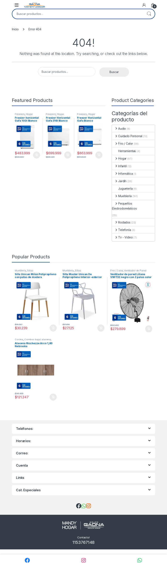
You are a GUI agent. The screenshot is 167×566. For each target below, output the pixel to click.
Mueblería (122, 196)
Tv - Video (122, 237)
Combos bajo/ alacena (37, 339)
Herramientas (124, 151)
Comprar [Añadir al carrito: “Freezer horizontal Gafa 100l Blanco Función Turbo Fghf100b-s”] (36, 155)
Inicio (15, 29)
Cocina (19, 339)
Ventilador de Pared (135, 270)
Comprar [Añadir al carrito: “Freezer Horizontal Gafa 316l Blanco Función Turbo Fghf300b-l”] (67, 155)
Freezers (20, 114)
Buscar (149, 14)
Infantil (119, 166)
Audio (119, 128)
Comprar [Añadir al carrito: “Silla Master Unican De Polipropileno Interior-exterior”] (100, 328)
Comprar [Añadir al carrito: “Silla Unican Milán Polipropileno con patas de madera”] (53, 328)
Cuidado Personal (127, 136)
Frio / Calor (122, 143)
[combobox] (77, 14)
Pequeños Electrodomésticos (124, 206)
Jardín (119, 181)
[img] (78, 506)
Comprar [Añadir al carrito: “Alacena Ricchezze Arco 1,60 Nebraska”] (53, 397)
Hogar (29, 114)
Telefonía (121, 230)
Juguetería (122, 188)
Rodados (121, 222)
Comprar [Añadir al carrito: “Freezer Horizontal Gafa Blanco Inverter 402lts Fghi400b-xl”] (98, 155)
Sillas (30, 270)
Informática (122, 173)
